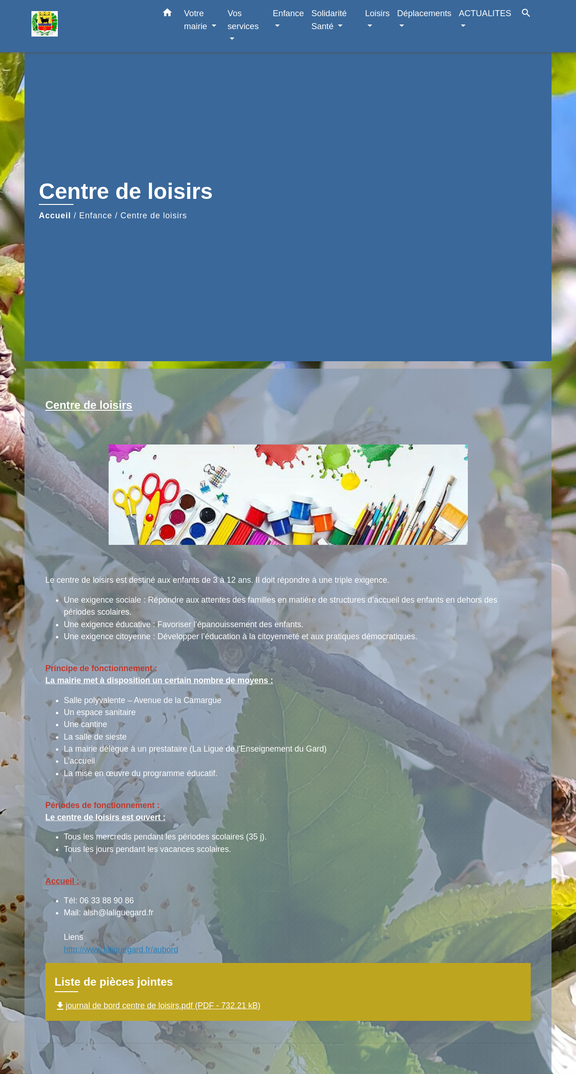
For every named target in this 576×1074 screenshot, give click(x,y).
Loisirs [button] (377, 13)
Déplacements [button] (424, 13)
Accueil (55, 215)
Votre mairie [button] (196, 19)
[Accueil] (89, 26)
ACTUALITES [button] (485, 13)
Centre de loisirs (154, 215)
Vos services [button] (242, 19)
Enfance (95, 215)
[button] (167, 14)
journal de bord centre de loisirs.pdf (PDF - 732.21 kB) (157, 1005)
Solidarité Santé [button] (329, 19)
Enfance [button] (288, 13)
